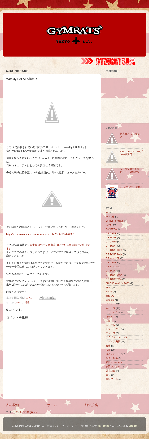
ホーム (52, 405)
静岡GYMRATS (114, 362)
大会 (108, 375)
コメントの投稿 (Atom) (24, 412)
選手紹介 (110, 370)
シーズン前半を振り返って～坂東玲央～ (131, 170)
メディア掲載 (22, 302)
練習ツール (112, 379)
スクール (110, 325)
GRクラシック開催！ (131, 186)
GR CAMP (111, 233)
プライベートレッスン (118, 337)
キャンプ (110, 308)
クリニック (112, 312)
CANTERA (111, 229)
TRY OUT (111, 295)
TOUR (109, 291)
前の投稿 (91, 405)
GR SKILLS (112, 266)
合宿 (108, 345)
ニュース (110, 333)
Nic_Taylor (103, 426)
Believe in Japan (114, 221)
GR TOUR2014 (114, 279)
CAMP (109, 225)
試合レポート (113, 354)
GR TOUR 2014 (114, 250)
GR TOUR (111, 237)
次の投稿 (12, 405)
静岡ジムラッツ (114, 366)
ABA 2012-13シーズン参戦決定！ (131, 153)
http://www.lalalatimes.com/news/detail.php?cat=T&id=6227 (40, 234)
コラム (109, 316)
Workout (110, 300)
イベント (110, 304)
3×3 (108, 212)
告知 (108, 350)
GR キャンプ (113, 258)
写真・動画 (112, 358)
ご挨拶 (109, 321)
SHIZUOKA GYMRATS (118, 283)
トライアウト (113, 329)
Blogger (133, 426)
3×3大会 (110, 216)
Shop (108, 287)
